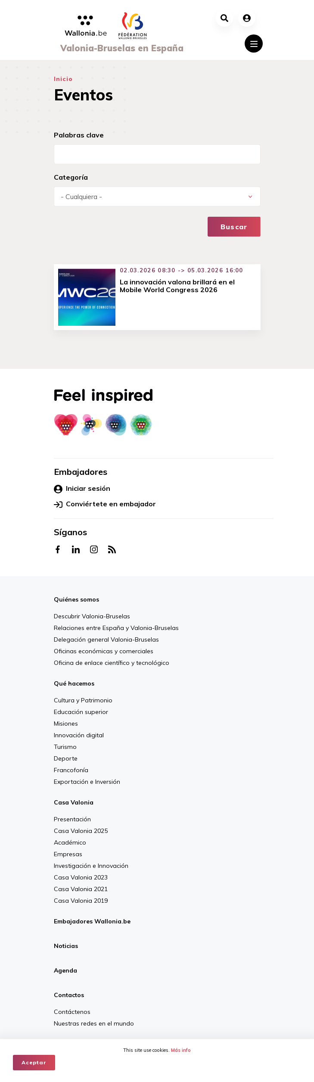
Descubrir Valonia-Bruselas (92, 616)
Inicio (63, 79)
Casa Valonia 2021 (81, 889)
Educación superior (81, 712)
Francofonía (71, 770)
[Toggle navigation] (254, 43)
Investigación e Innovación (91, 866)
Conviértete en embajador (105, 504)
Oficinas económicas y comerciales (103, 651)
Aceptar (34, 1062)
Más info (181, 1050)
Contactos (69, 995)
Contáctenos (72, 1012)
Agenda (65, 970)
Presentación (72, 819)
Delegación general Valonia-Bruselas (106, 639)
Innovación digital (79, 735)
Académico (70, 842)
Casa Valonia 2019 (81, 900)
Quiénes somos (76, 599)
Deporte (66, 758)
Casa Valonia (73, 802)
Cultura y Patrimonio (83, 700)
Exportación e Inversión (87, 782)
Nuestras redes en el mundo (94, 1023)
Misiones (66, 723)
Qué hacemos (74, 683)
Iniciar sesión (82, 488)
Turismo (65, 747)
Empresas (68, 854)
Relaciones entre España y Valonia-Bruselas (116, 628)
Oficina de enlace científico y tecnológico (111, 663)
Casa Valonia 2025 (81, 831)
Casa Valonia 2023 (81, 877)
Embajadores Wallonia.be (92, 921)
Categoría (71, 177)
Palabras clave (79, 135)
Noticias (66, 946)
